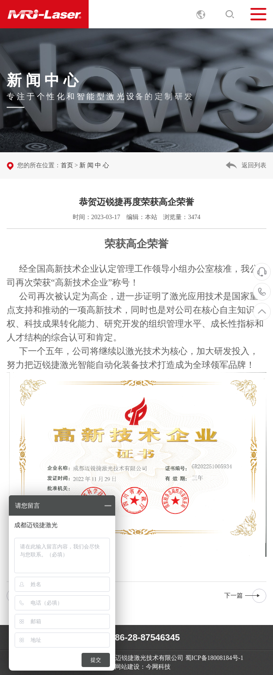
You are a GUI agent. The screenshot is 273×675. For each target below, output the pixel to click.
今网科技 (158, 666)
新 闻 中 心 (94, 165)
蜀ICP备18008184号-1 (214, 658)
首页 (67, 165)
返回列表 (254, 165)
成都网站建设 (121, 666)
